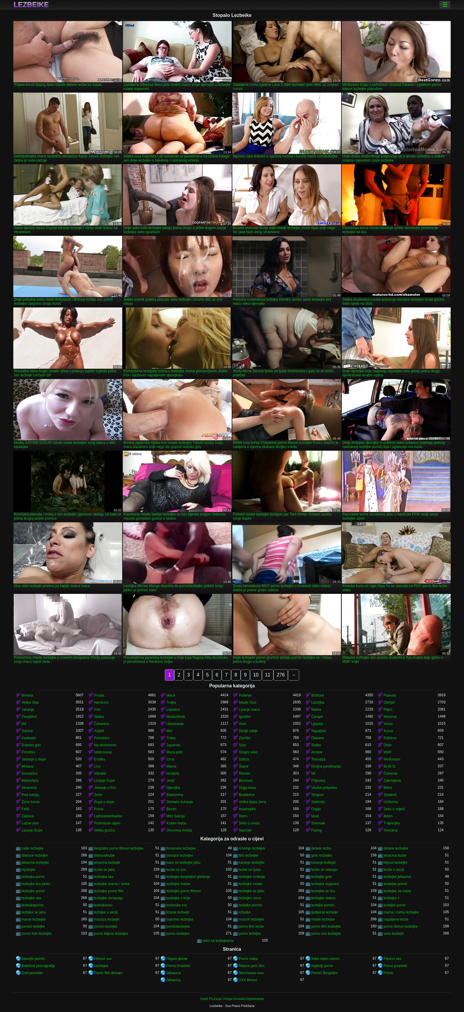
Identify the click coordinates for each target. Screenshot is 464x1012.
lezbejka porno (33, 877)
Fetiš (25, 809)
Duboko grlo (31, 745)
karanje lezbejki (323, 862)
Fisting (316, 830)
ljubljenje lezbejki (324, 912)
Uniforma (391, 802)
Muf (169, 731)
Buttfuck (317, 695)
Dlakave (317, 738)
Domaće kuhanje (179, 802)
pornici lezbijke (105, 926)
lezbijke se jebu (34, 912)
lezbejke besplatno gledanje (188, 877)
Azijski (99, 731)
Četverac (391, 773)
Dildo (388, 745)
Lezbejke (101, 966)
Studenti (390, 795)
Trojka (171, 702)
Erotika (99, 759)
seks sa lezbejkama (218, 941)
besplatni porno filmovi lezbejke (119, 848)
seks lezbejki (394, 934)
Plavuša (390, 695)
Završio (244, 738)
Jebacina (173, 973)
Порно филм (176, 959)
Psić (97, 710)
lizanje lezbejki (177, 912)
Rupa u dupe (104, 802)
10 (256, 674)
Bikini (388, 788)
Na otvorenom (105, 745)
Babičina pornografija (38, 966)
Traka (170, 738)
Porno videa (248, 959)
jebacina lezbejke (35, 862)
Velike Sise (30, 702)
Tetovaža (318, 759)
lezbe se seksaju (324, 870)
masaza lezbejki (106, 919)
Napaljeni (318, 731)
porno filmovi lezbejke (401, 926)
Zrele (98, 795)
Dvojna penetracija (326, 766)
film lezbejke (248, 855)
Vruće (388, 724)
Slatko (316, 745)
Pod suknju (30, 795)
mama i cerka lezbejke (401, 912)
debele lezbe (321, 848)
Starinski (318, 802)
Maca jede (174, 752)
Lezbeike (31, 5)
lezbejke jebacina (397, 877)
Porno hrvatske (178, 966)
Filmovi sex (392, 959)
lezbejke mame (178, 884)
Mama (316, 710)
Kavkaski (29, 738)
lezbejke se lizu (323, 891)
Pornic (389, 973)
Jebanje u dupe (34, 759)
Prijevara (318, 781)
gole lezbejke (321, 855)
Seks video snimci (325, 959)
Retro (243, 816)
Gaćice (27, 731)
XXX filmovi (248, 980)
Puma (98, 809)
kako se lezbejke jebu (183, 862)
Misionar (390, 717)
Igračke (244, 717)
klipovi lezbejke (395, 862)
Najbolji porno (322, 966)
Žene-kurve (31, 802)
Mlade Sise (247, 702)
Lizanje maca (249, 710)
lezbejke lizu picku (36, 884)
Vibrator (100, 773)
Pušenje (245, 695)
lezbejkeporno (33, 905)
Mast (315, 816)
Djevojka (173, 788)
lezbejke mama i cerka (111, 884)
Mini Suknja (175, 816)
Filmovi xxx (103, 959)
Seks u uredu (249, 823)
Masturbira (30, 781)
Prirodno (28, 752)
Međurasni (392, 759)
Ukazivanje (175, 724)
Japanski (173, 745)
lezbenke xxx (176, 905)
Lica (97, 766)
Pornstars (101, 738)
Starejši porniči (33, 959)
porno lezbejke (177, 934)
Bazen (171, 809)
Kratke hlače (176, 823)
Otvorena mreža (179, 830)
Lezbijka (317, 702)
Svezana (390, 830)
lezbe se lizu (176, 870)
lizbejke (245, 912)
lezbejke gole (321, 877)
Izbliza (244, 759)
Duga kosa (247, 788)
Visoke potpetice (324, 788)
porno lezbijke (250, 934)
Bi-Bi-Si (389, 766)
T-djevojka (392, 823)
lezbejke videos (323, 898)
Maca (170, 695)
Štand (243, 766)
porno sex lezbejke (326, 934)
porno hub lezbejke (36, 934)
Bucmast (246, 781)
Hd (24, 724)
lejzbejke (29, 870)
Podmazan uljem (107, 823)
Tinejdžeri (29, 717)
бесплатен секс (251, 973)
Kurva (388, 731)
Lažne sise (30, 823)
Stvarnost (29, 788)
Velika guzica (104, 830)
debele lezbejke (396, 848)
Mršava (27, 766)
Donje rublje (248, 731)
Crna (170, 759)
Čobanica (101, 724)
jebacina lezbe (395, 855)
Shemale (318, 823)
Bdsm (388, 816)
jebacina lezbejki (107, 862)
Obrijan (389, 702)
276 (281, 674)
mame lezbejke (34, 919)
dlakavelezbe (104, 855)
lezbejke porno (33, 891)
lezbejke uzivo (250, 898)
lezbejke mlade (250, 884)
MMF (388, 752)
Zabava (27, 816)
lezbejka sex (104, 877)
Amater (317, 752)
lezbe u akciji (394, 870)
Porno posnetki (395, 966)
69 (313, 773)
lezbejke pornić (395, 884)
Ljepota (317, 724)
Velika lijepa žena (252, 802)
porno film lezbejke (326, 926)
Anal (242, 724)
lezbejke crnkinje (252, 877)
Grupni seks (248, 752)
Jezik (170, 781)
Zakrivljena (392, 781)
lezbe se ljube (249, 870)
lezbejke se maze (397, 891)
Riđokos (390, 738)
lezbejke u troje (178, 898)
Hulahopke (247, 809)
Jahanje (28, 710)
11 (267, 674)
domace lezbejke (179, 855)
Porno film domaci (108, 973)
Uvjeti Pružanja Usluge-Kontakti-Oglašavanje (232, 998)
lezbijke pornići (250, 905)
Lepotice (173, 710)
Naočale (245, 830)
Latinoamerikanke (108, 816)
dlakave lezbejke (35, 855)
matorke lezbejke (179, 919)
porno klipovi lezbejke (111, 934)
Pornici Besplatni (324, 973)
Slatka (99, 717)
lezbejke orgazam (325, 884)
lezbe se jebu (104, 870)
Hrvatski (172, 773)
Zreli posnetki (32, 973)
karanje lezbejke (252, 862)
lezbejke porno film (109, 891)
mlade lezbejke (323, 919)
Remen (244, 773)
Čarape (317, 717)
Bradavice (246, 795)
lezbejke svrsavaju (108, 898)
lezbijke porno (394, 905)
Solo (242, 745)
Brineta (27, 695)
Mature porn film (252, 966)
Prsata (99, 695)
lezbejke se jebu (251, 891)
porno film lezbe (251, 926)
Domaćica (29, 773)
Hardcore (101, 702)
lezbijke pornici (323, 905)
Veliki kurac (103, 752)
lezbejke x (391, 898)
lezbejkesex (103, 905)
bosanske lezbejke (181, 848)
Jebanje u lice (105, 788)
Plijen (388, 710)
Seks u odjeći (394, 809)
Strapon (317, 795)
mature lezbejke (251, 919)
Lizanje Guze (104, 781)
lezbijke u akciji (106, 912)
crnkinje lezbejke (252, 848)
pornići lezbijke (33, 926)
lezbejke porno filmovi (183, 891)
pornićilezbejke (178, 926)
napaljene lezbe (396, 919)
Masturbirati (175, 717)
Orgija (316, 809)
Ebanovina (174, 795)
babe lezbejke (33, 848)
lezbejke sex (31, 898)
